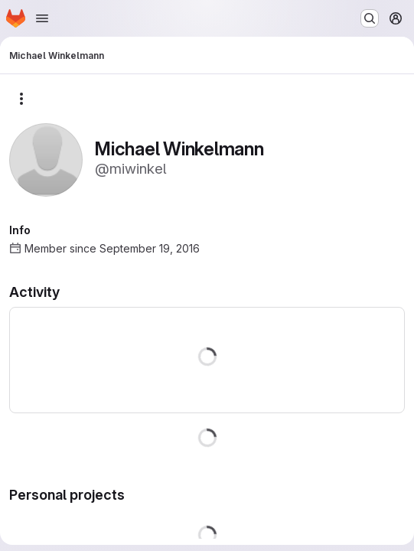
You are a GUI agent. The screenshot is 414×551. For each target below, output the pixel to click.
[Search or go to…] (369, 18)
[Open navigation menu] (42, 18)
